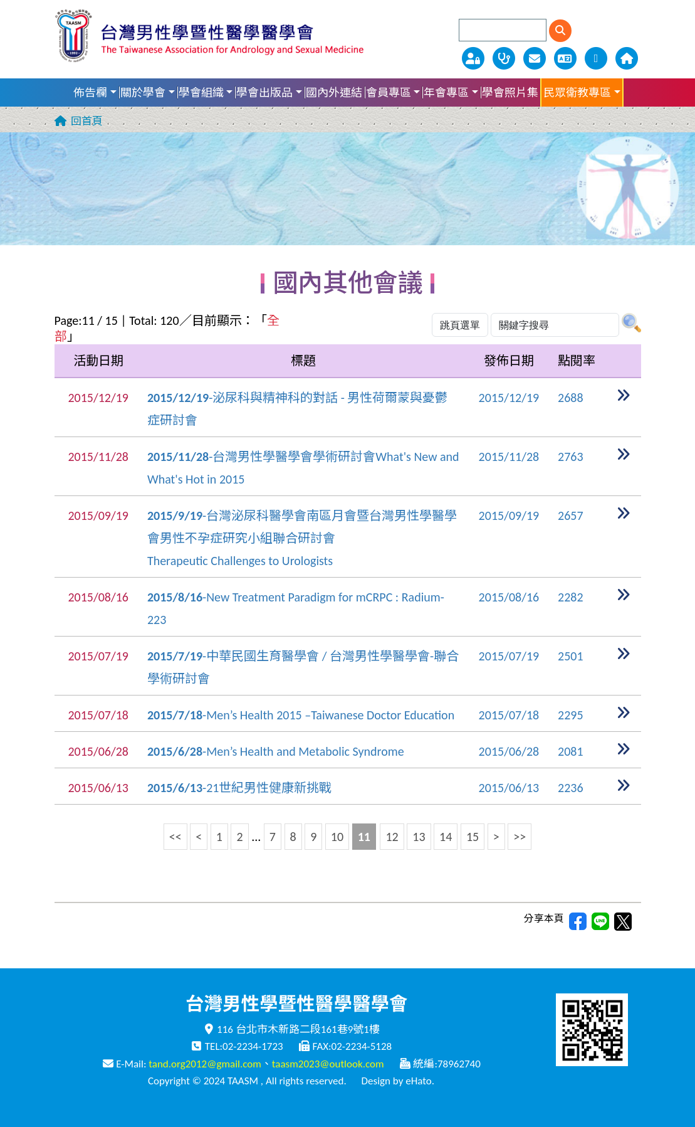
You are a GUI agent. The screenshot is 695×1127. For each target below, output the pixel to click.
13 (418, 836)
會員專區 (388, 93)
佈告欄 (90, 93)
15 (472, 836)
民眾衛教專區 (577, 93)
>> (519, 836)
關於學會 (142, 93)
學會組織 (201, 93)
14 (445, 836)
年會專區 (446, 93)
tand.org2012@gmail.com (205, 1064)
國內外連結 (334, 93)
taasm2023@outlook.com (328, 1064)
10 (337, 836)
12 (391, 836)
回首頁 (87, 121)
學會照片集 (510, 93)
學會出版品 (264, 93)
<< (175, 836)
